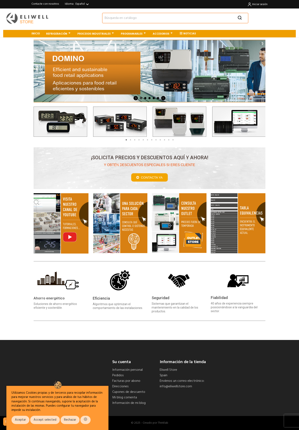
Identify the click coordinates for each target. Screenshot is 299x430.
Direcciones (120, 386)
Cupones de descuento (128, 392)
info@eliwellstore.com (176, 386)
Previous (40, 121)
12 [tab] (173, 140)
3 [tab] (134, 140)
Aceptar (20, 419)
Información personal (127, 370)
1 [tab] (126, 140)
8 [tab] (156, 140)
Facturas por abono (126, 381)
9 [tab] (160, 140)
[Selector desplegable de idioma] (82, 4)
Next (259, 121)
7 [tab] (152, 140)
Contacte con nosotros (45, 4)
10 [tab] (164, 140)
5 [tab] (143, 140)
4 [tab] (139, 140)
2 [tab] (130, 140)
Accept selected (45, 419)
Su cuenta (121, 362)
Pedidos (118, 375)
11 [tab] (169, 140)
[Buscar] (175, 18)
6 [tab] (147, 140)
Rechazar (70, 419)
